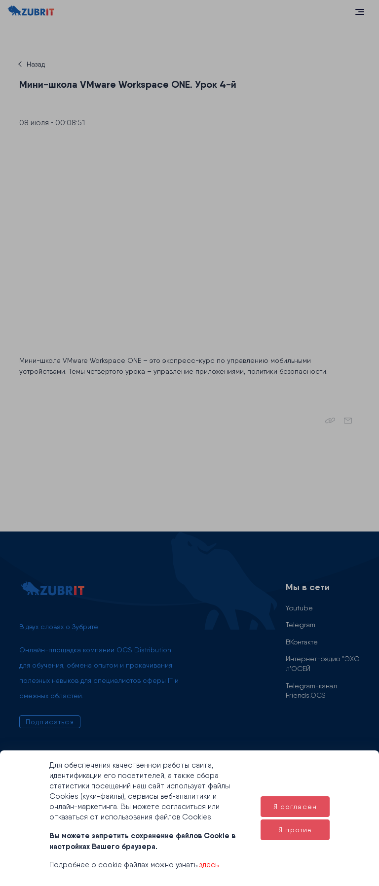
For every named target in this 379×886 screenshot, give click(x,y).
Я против (294, 830)
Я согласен (295, 807)
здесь (209, 864)
